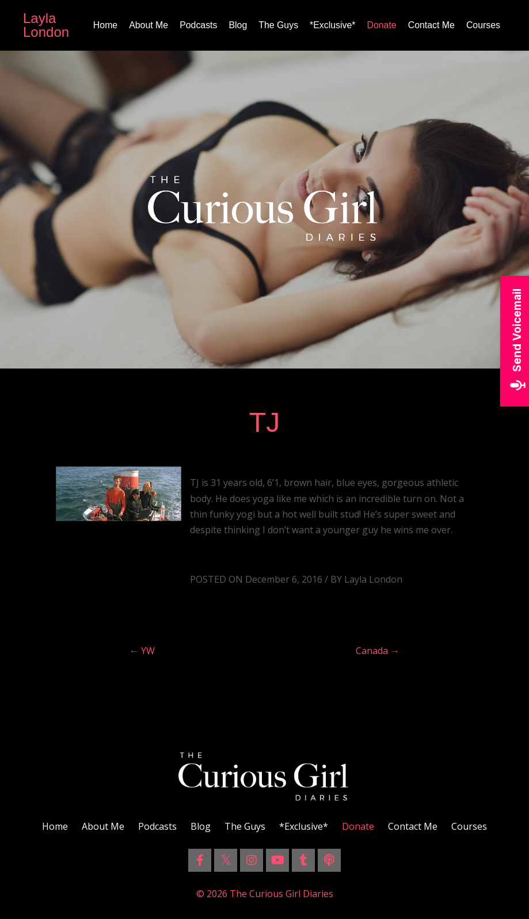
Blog (236, 25)
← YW (142, 650)
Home (103, 25)
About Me (146, 25)
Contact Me (431, 25)
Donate (381, 25)
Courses (483, 25)
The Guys (277, 25)
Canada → (377, 650)
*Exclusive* (332, 25)
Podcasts (197, 25)
